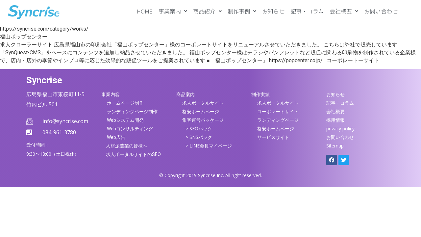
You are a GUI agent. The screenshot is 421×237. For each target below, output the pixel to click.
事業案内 (173, 11)
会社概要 (344, 11)
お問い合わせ (381, 11)
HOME (145, 11)
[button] (173, 11)
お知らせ (273, 11)
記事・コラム (307, 11)
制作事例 (242, 11)
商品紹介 (207, 11)
